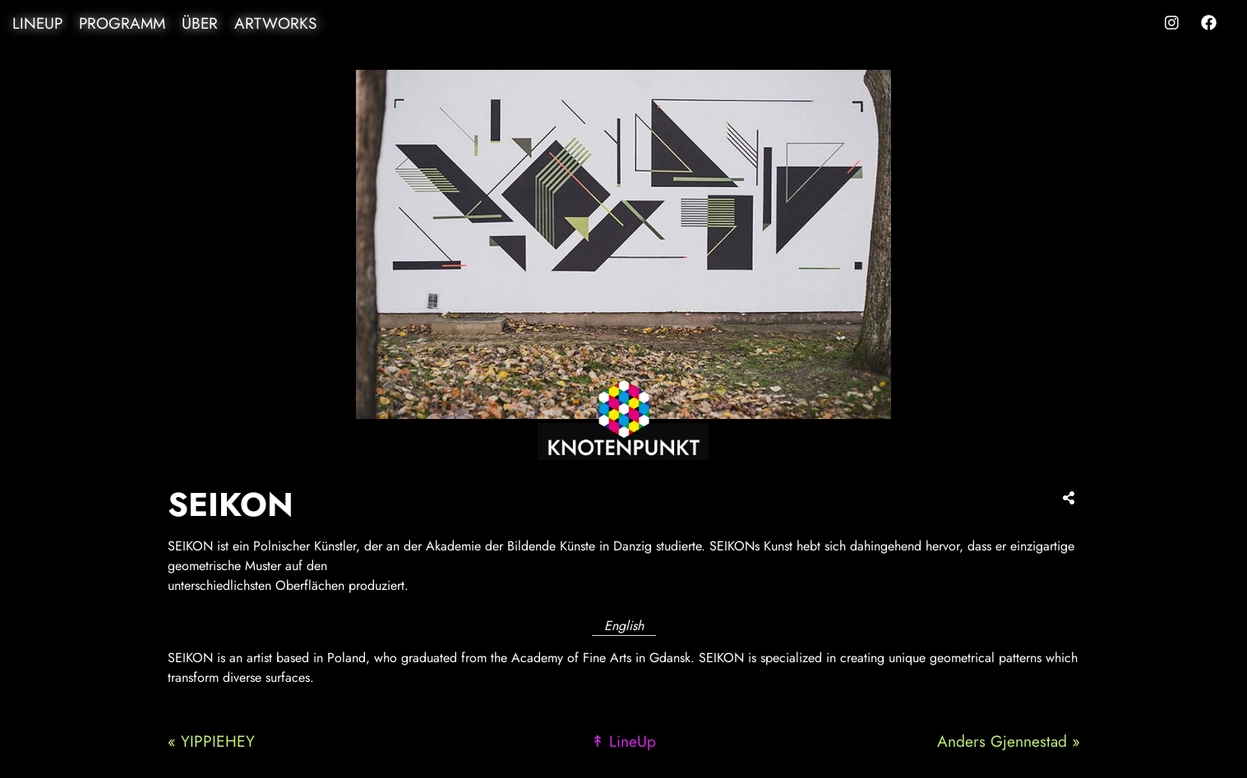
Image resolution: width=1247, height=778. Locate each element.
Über (200, 23)
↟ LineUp (623, 741)
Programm (122, 23)
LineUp (37, 23)
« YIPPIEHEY (211, 741)
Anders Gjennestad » (1008, 741)
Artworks (275, 23)
